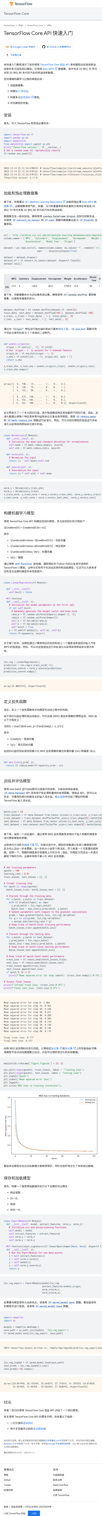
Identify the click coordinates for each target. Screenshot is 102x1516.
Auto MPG (48, 68)
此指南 (61, 796)
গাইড (49, 25)
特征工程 (63, 329)
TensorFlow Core (16, 14)
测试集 (69, 1048)
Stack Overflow (60, 1485)
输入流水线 (21, 91)
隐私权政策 (16, 1507)
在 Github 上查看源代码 (56, 46)
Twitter (7, 1485)
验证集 (55, 1048)
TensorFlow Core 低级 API (55, 64)
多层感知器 (39, 1428)
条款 (6, 1507)
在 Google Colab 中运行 (20, 46)
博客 (6, 1475)
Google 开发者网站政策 (59, 1444)
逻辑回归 (28, 1423)
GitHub (7, 1480)
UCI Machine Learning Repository (43, 201)
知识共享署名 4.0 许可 (53, 1440)
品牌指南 (57, 1490)
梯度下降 (29, 844)
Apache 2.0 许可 (11, 1444)
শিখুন (21, 25)
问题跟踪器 (58, 1475)
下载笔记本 (13, 55)
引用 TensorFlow (61, 1495)
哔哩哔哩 (8, 1490)
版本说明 (57, 1480)
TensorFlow (9, 25)
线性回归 (25, 97)
